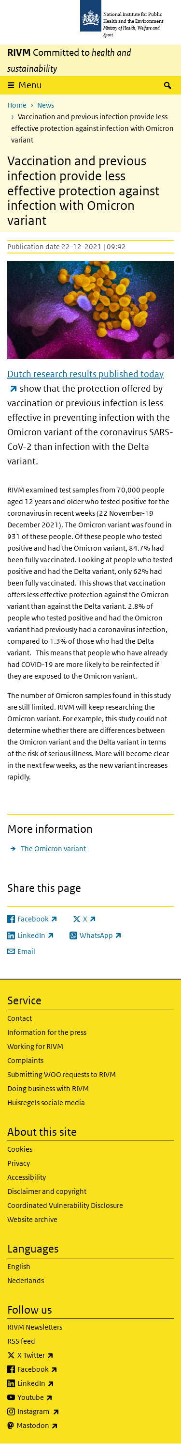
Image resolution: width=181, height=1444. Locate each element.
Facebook (62, 1369)
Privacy (18, 1163)
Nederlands (25, 1280)
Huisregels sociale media (46, 1102)
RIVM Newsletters (34, 1327)
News (45, 105)
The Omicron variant (53, 848)
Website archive (32, 1219)
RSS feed (21, 1341)
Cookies (19, 1149)
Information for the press (46, 1032)
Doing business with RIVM (48, 1088)
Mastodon (62, 1425)
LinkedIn (61, 1383)
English (18, 1266)
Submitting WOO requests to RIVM (61, 1074)
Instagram (63, 1411)
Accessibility (26, 1177)
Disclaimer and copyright (46, 1191)
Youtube (60, 1397)
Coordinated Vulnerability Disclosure (65, 1205)
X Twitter (60, 1355)
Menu (30, 85)
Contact (19, 1018)
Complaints (25, 1060)
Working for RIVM (35, 1046)
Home (17, 105)
